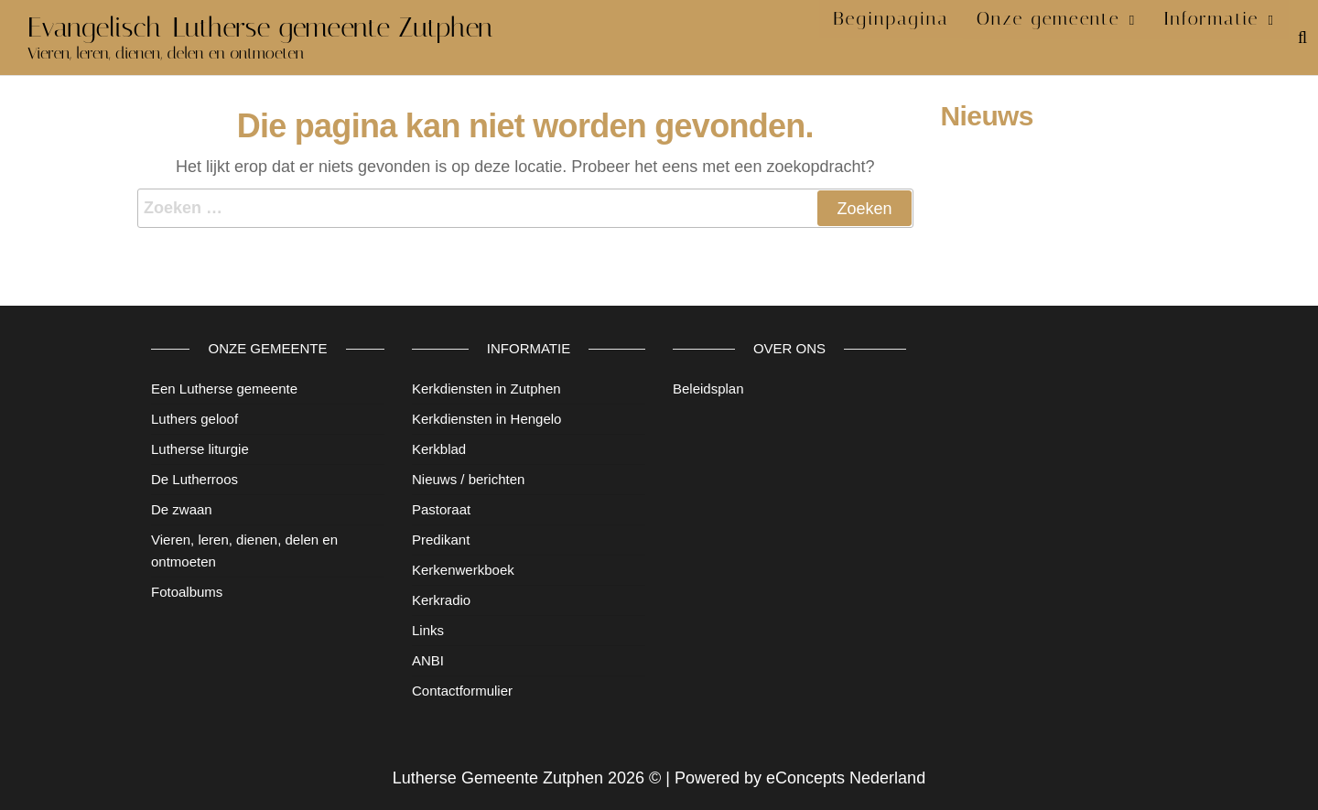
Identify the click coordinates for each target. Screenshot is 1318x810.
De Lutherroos (194, 479)
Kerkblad (439, 449)
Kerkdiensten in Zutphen (486, 388)
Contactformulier (462, 690)
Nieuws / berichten (468, 479)
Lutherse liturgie (200, 449)
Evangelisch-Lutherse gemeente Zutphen (259, 27)
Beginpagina (914, 37)
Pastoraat (441, 509)
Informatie (1216, 37)
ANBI (428, 660)
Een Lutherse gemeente (224, 388)
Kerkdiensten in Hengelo (486, 419)
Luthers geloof (194, 419)
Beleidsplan (708, 388)
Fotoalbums (186, 591)
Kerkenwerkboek (463, 570)
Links (428, 630)
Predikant (441, 539)
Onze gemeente (1061, 37)
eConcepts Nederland (845, 778)
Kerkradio (441, 600)
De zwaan (181, 509)
